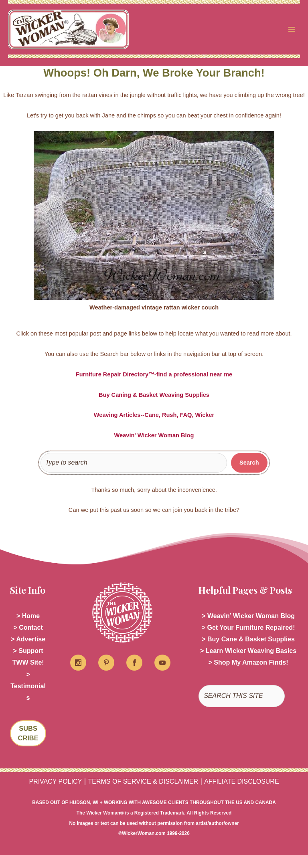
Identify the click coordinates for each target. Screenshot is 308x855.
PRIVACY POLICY (55, 781)
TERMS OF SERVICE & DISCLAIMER (143, 781)
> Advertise (28, 639)
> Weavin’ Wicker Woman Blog (248, 615)
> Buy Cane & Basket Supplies (248, 639)
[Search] (249, 463)
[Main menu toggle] (291, 29)
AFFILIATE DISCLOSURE (241, 781)
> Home (28, 615)
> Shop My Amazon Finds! (248, 662)
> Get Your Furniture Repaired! (248, 627)
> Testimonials (28, 686)
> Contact (28, 627)
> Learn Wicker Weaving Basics (248, 650)
